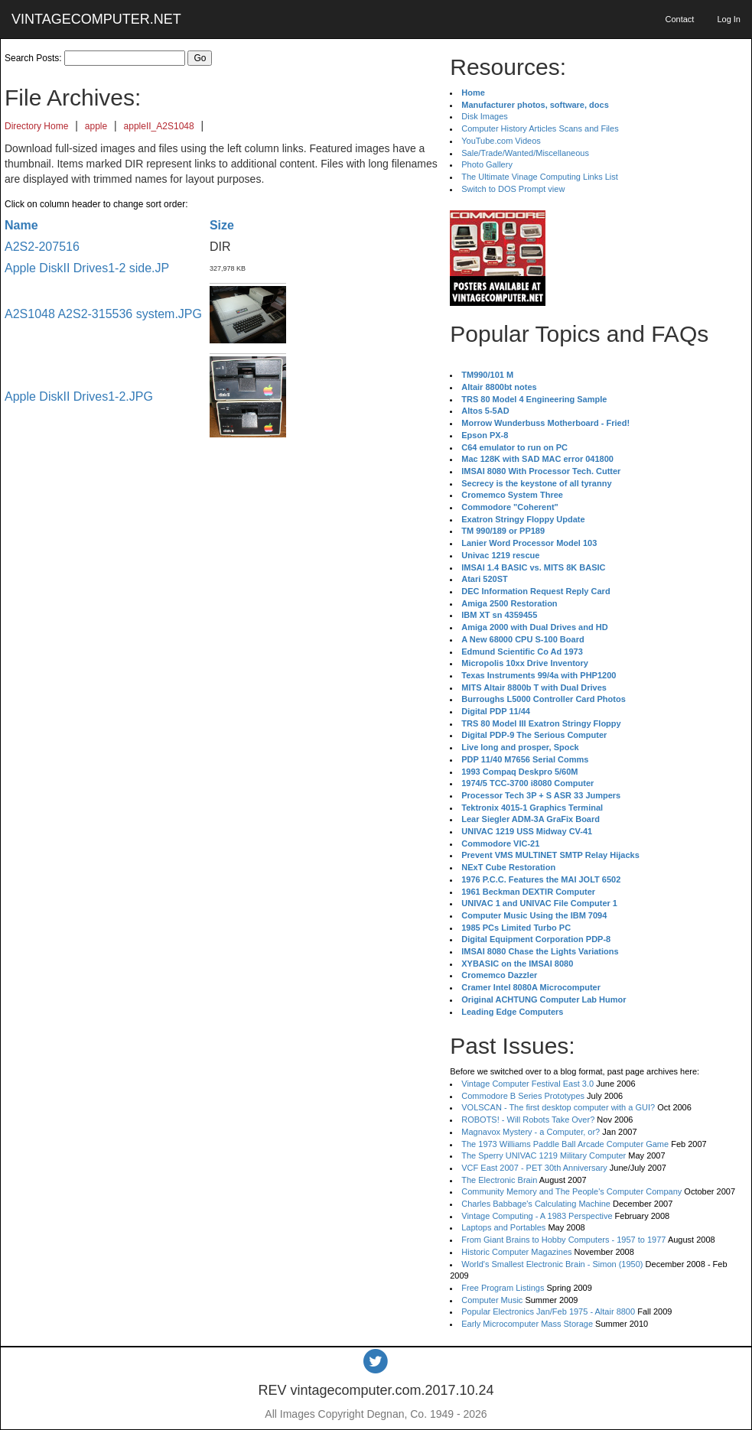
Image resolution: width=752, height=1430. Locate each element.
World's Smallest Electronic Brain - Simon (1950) (552, 1264)
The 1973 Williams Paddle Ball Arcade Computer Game (565, 1144)
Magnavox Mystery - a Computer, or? (530, 1131)
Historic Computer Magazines (516, 1251)
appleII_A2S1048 (159, 126)
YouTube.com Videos (501, 140)
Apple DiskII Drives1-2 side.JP (87, 268)
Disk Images (484, 116)
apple (96, 126)
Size (222, 225)
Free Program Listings (502, 1287)
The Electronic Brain (499, 1180)
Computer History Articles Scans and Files (539, 128)
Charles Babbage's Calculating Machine (535, 1203)
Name (21, 225)
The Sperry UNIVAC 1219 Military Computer (543, 1155)
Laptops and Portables (503, 1227)
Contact (679, 19)
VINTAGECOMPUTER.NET (96, 19)
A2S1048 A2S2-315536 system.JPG (103, 313)
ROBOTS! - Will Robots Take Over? (527, 1119)
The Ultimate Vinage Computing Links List (539, 176)
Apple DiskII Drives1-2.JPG (79, 396)
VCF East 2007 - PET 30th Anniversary (534, 1167)
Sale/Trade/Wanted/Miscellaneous (525, 153)
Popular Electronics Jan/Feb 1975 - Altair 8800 (548, 1311)
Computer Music (491, 1300)
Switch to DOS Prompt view (513, 188)
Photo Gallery (487, 164)
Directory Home (36, 126)
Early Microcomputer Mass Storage (527, 1323)
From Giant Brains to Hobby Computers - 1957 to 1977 (563, 1239)
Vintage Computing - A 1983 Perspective (536, 1215)
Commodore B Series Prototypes (522, 1095)
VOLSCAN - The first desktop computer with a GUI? (558, 1107)
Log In (729, 19)
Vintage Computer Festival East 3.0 (527, 1083)
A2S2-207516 (42, 246)
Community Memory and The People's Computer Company (571, 1191)
